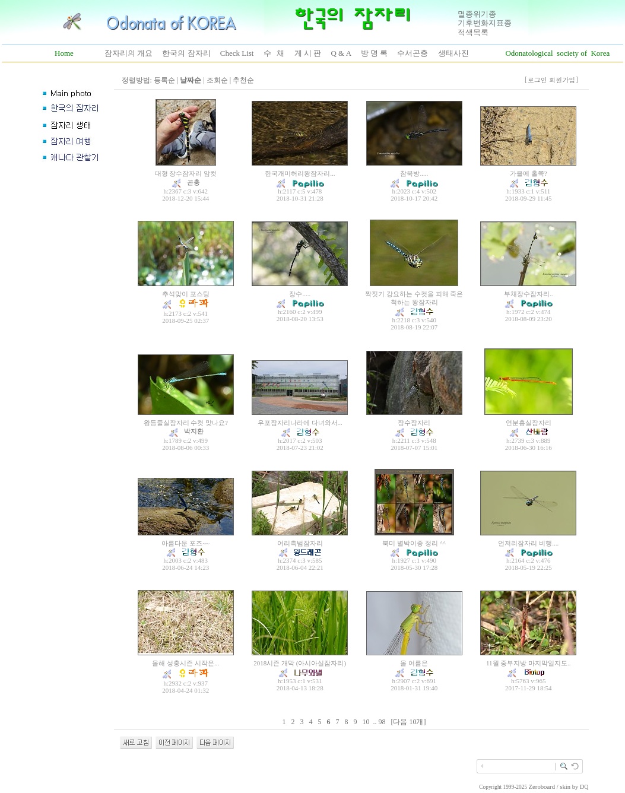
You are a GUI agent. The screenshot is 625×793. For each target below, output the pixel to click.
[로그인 (535, 79)
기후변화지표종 (485, 22)
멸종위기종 (477, 13)
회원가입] (564, 79)
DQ (584, 787)
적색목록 (473, 32)
